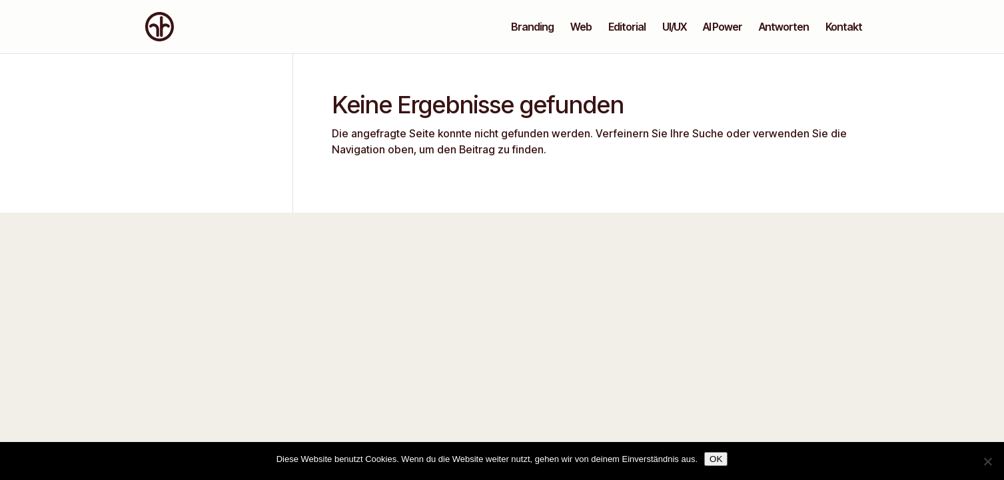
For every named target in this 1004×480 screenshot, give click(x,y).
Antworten (784, 27)
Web (581, 27)
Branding (532, 27)
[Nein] (987, 461)
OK (716, 459)
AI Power (722, 27)
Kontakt (843, 27)
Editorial (627, 27)
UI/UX (674, 27)
